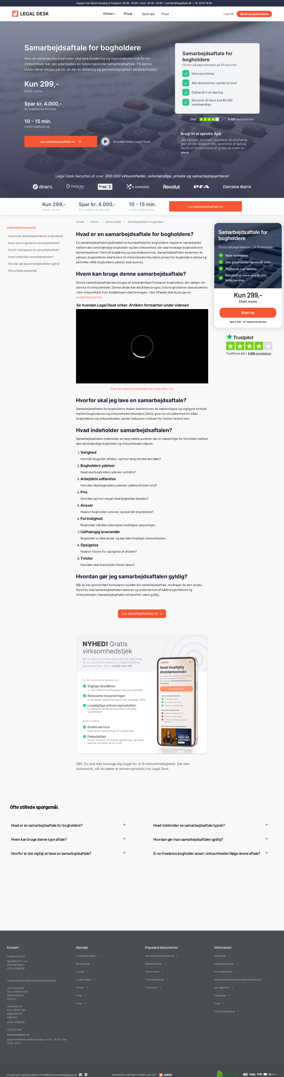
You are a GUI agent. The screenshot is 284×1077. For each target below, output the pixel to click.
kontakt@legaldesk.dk (178, 3)
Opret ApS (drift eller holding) (159, 948)
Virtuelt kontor (152, 964)
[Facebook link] (81, 1067)
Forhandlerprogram (86, 948)
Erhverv (108, 14)
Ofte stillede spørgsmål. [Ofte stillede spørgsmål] (22, 270)
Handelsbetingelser (224, 956)
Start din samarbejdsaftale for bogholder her (142, 388)
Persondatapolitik (223, 964)
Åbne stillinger (83, 956)
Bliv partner (220, 948)
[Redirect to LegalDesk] (164, 1068)
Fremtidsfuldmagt (154, 972)
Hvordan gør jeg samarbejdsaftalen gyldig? (34, 263)
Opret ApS (148, 14)
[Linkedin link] (86, 1067)
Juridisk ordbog (84, 972)
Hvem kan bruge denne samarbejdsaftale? (34, 243)
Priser (165, 14)
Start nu (247, 313)
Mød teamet (220, 988)
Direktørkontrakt (153, 956)
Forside (80, 222)
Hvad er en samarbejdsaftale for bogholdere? (35, 236)
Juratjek (80, 964)
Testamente (151, 980)
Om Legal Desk (221, 980)
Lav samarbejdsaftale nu (142, 606)
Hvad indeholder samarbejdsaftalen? (30, 256)
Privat (128, 14)
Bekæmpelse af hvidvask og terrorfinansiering (237, 972)
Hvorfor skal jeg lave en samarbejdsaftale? (33, 249)
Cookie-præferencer (224, 1004)
